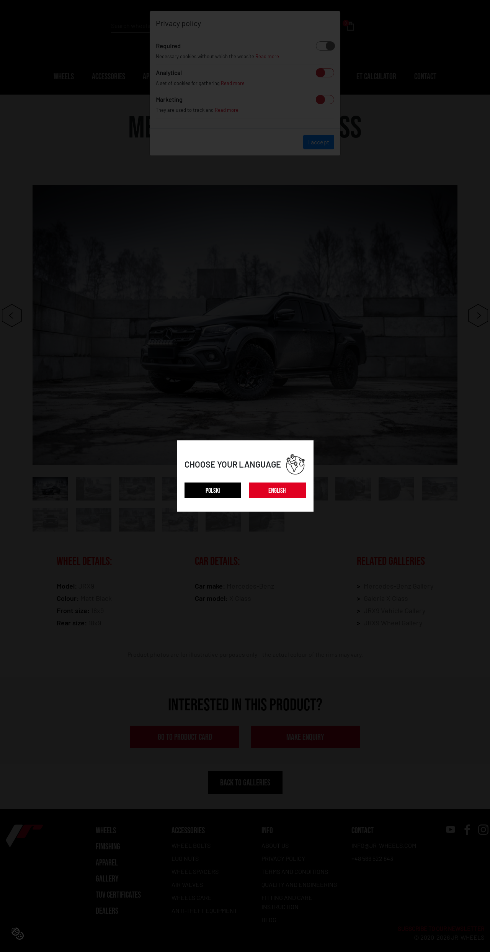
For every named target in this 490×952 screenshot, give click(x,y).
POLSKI (213, 491)
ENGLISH (277, 491)
